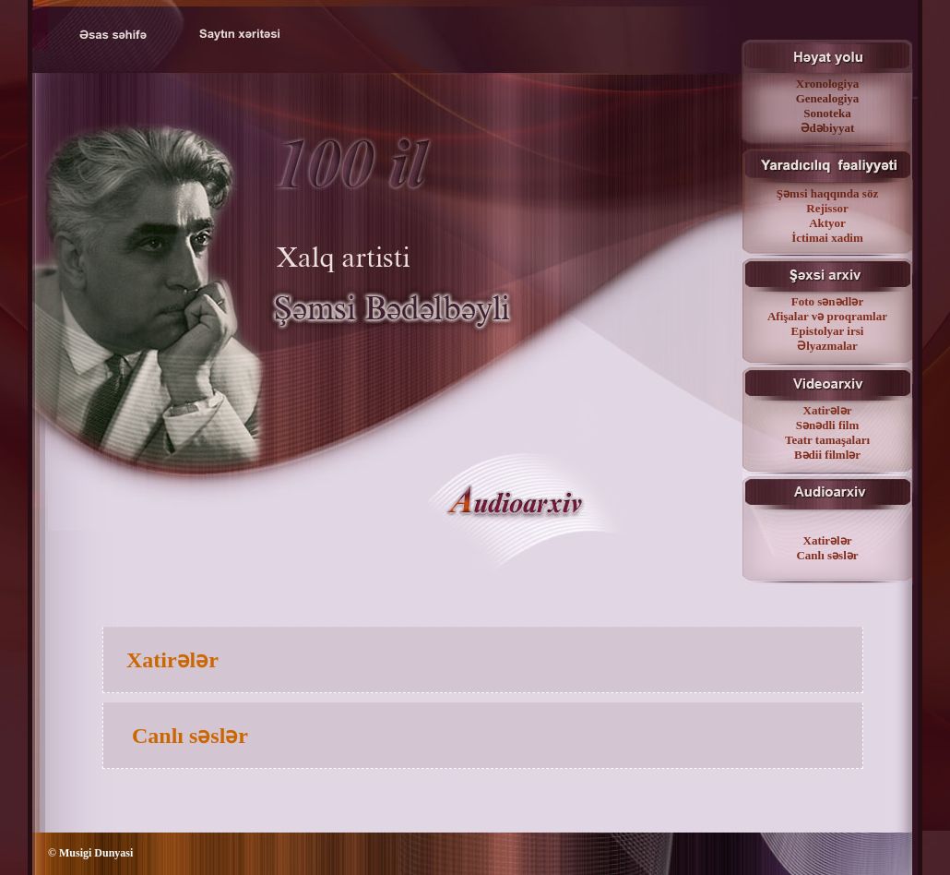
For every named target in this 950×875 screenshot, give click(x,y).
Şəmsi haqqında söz (827, 193)
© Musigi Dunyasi (90, 852)
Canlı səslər (827, 555)
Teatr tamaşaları (827, 440)
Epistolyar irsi (827, 331)
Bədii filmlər (827, 454)
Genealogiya (828, 98)
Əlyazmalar (827, 346)
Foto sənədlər (827, 301)
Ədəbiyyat (828, 128)
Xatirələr (827, 410)
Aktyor (827, 223)
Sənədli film (828, 425)
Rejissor (827, 208)
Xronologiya (827, 83)
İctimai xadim (827, 238)
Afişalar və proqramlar (827, 316)
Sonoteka (826, 113)
